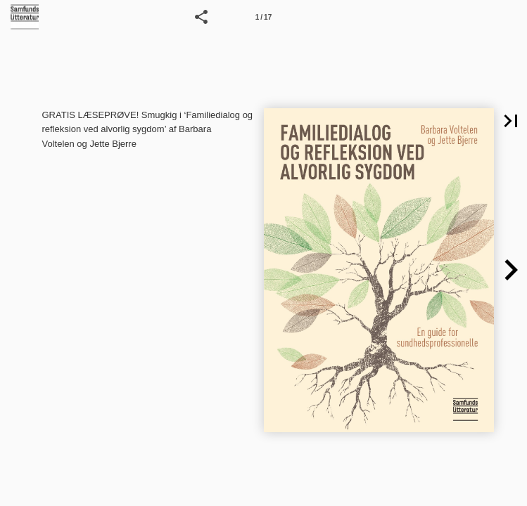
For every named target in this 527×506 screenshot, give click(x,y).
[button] (201, 17)
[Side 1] (264, 17)
